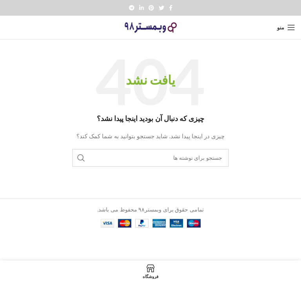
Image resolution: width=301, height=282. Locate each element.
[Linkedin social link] (141, 8)
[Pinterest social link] (151, 8)
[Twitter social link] (161, 8)
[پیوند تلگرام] (132, 8)
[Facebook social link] (171, 8)
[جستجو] (150, 158)
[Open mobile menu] (286, 27)
